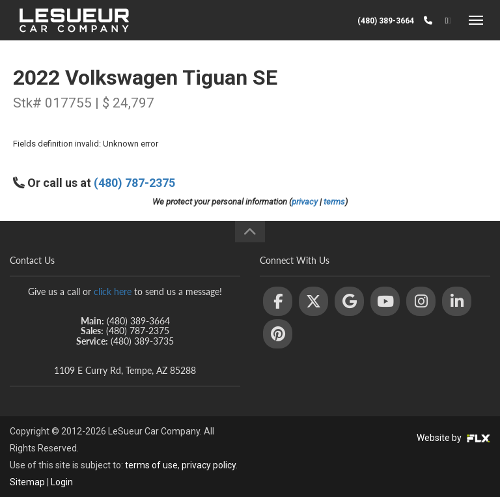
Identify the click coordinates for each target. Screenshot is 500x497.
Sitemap (27, 482)
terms (334, 201)
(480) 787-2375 (134, 183)
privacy (305, 201)
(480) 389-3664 (385, 20)
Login (62, 482)
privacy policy (209, 465)
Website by (453, 438)
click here (113, 291)
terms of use (151, 465)
